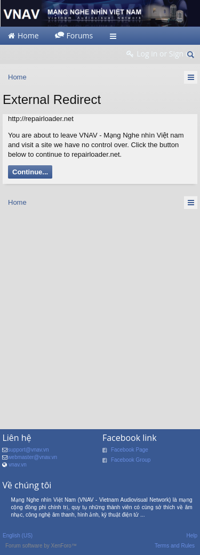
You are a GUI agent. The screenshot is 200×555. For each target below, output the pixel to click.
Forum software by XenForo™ (41, 546)
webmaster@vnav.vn (32, 457)
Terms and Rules (175, 546)
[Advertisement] (100, 316)
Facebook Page (129, 450)
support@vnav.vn (28, 450)
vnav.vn (18, 465)
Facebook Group (131, 460)
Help (191, 535)
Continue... (30, 172)
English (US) (18, 535)
